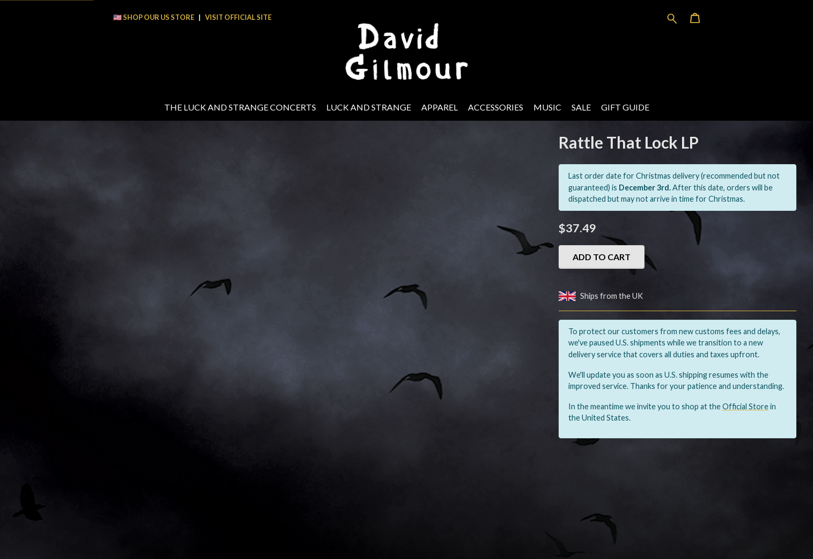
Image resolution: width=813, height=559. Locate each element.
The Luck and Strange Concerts (240, 107)
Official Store (745, 406)
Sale (581, 107)
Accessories (495, 107)
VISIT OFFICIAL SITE (238, 17)
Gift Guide (625, 107)
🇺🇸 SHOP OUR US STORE (153, 17)
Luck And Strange (368, 107)
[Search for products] (672, 17)
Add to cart (602, 257)
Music (547, 107)
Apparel (439, 107)
